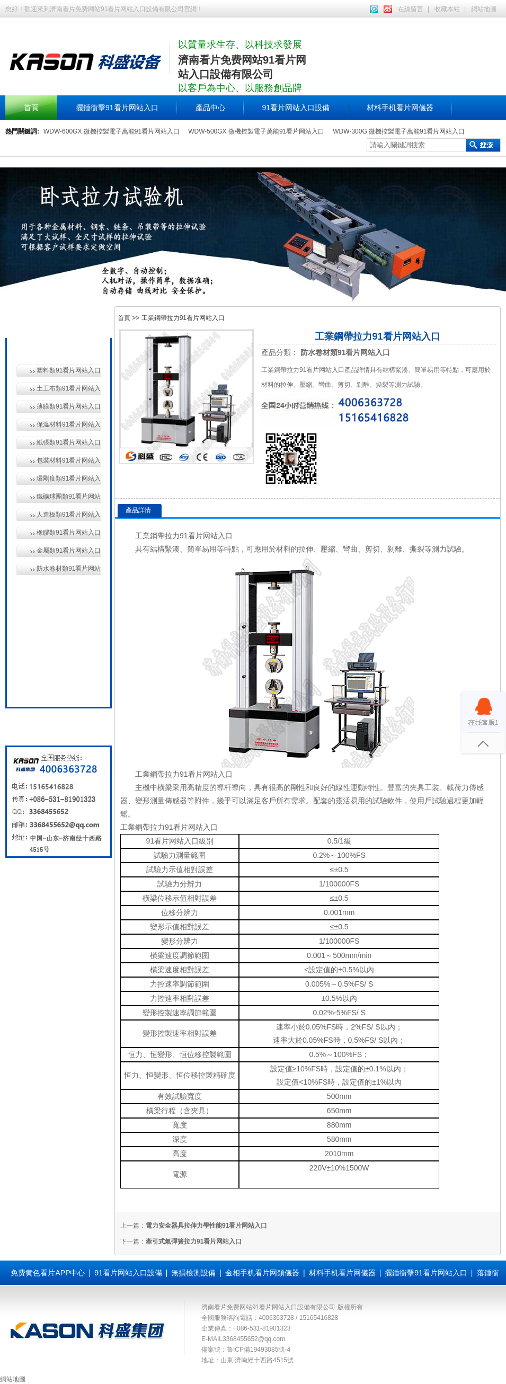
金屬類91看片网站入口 (69, 550)
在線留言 (410, 9)
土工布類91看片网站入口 (69, 388)
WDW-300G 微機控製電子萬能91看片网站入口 (399, 131)
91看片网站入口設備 (296, 107)
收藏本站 (447, 9)
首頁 (31, 107)
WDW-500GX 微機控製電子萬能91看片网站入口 (256, 131)
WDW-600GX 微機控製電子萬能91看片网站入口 (111, 131)
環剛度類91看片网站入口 (69, 478)
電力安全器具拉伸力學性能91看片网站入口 (206, 1225)
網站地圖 (483, 9)
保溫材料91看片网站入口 (69, 424)
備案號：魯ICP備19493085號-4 (245, 1349)
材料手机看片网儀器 (400, 107)
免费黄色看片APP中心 (48, 1272)
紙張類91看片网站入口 (69, 442)
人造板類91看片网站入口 (69, 514)
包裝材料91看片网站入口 (69, 460)
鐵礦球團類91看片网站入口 (69, 496)
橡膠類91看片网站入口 (69, 532)
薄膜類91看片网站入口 (69, 406)
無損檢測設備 (56, 614)
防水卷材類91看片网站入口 (69, 568)
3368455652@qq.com (254, 1339)
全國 (41, 687)
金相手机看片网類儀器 (262, 1272)
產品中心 (210, 107)
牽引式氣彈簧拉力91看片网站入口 (194, 1241)
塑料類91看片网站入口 (69, 370)
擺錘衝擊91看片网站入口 (117, 107)
